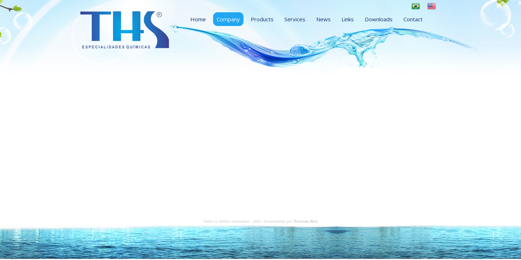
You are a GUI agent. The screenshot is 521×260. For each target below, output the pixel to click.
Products (262, 19)
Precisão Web (305, 222)
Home (198, 19)
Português (415, 6)
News (323, 19)
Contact (413, 19)
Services (294, 19)
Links (348, 19)
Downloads (379, 19)
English (431, 6)
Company (228, 19)
